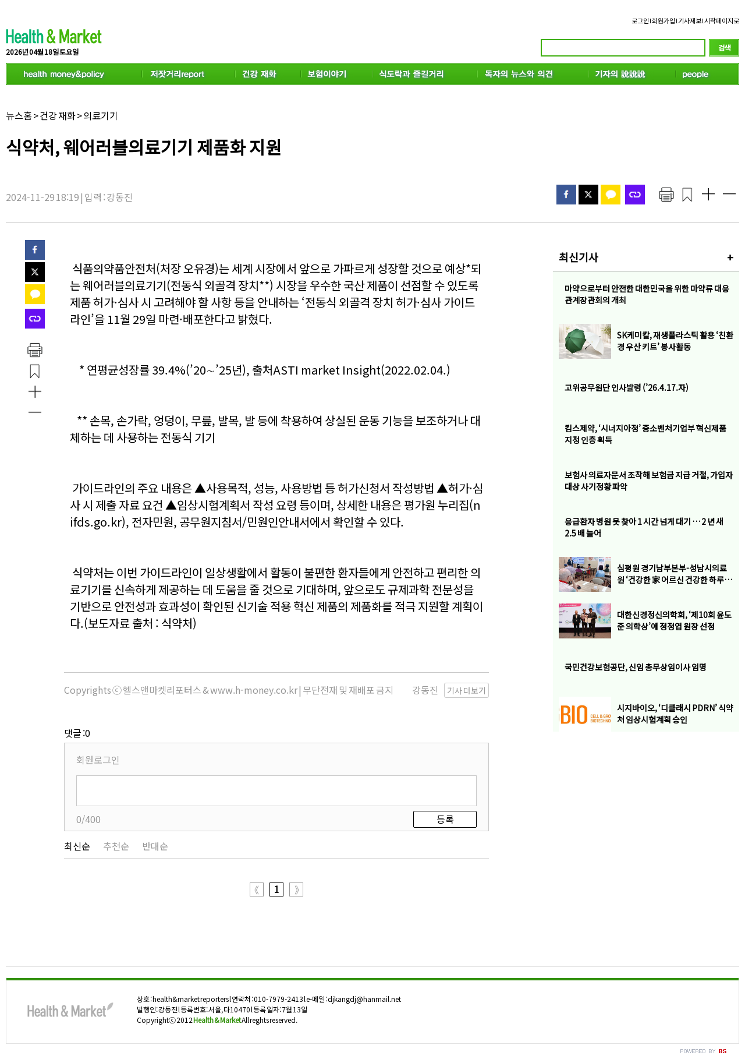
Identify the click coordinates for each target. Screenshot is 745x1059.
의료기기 (100, 115)
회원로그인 (98, 760)
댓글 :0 (77, 733)
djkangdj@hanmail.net (364, 999)
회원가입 (663, 20)
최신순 (77, 846)
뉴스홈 (19, 115)
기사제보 (689, 20)
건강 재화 (58, 115)
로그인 (640, 20)
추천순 (116, 846)
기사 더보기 (466, 690)
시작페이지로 (721, 20)
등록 (445, 819)
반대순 (155, 846)
